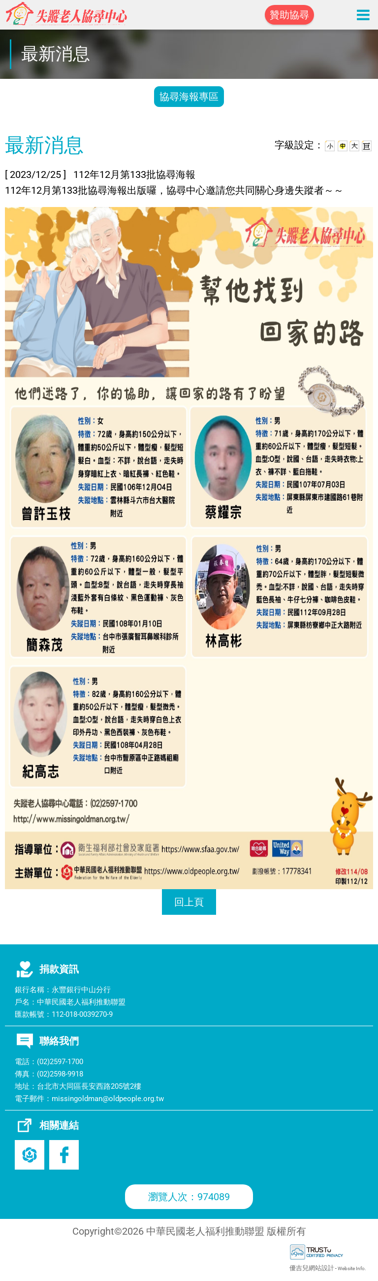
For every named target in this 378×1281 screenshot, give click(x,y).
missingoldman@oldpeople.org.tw (108, 1098)
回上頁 (189, 902)
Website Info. (352, 1268)
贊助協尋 (289, 15)
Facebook (64, 1155)
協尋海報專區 (189, 97)
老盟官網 (29, 1155)
